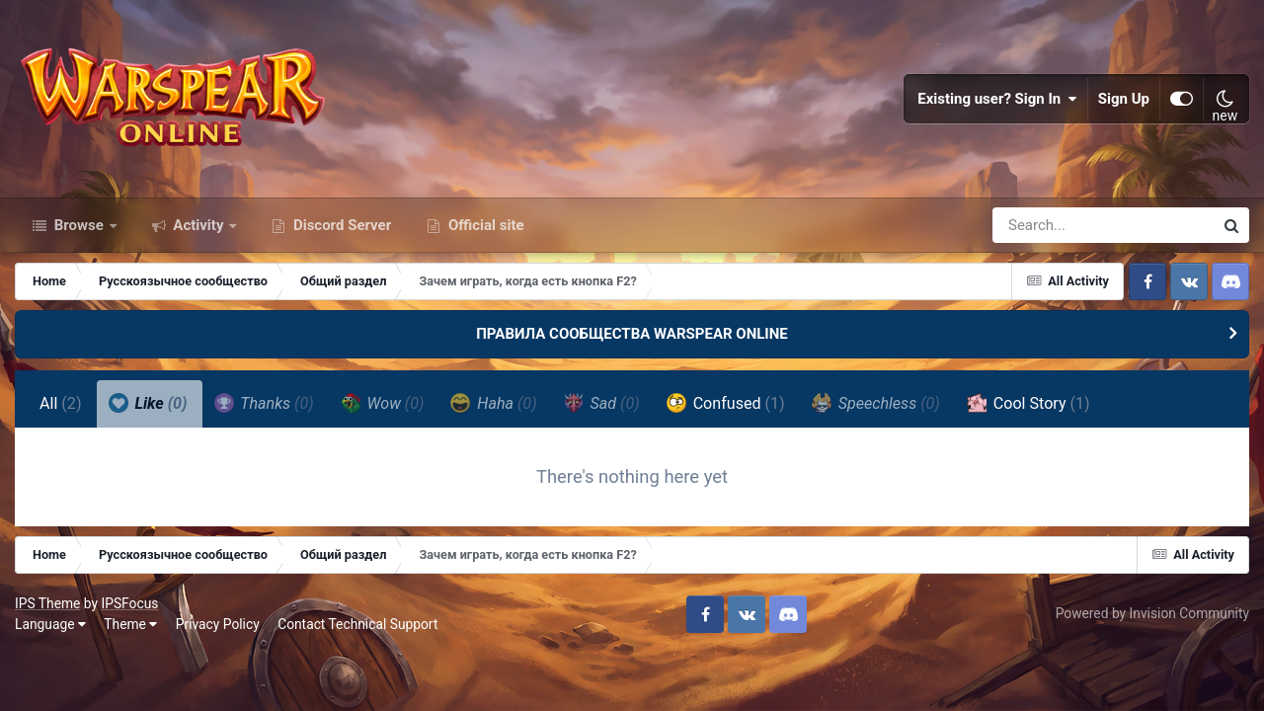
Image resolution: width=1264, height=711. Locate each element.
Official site (483, 225)
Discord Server (340, 225)
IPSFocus (129, 603)
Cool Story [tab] (1028, 403)
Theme (130, 624)
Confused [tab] (726, 403)
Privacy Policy (218, 624)
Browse (79, 225)
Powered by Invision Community (1152, 613)
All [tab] (61, 403)
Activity (199, 225)
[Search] (1046, 225)
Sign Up (1123, 99)
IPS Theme (47, 603)
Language (50, 624)
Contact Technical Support (357, 624)
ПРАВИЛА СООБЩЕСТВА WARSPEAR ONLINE (632, 334)
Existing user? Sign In (997, 98)
